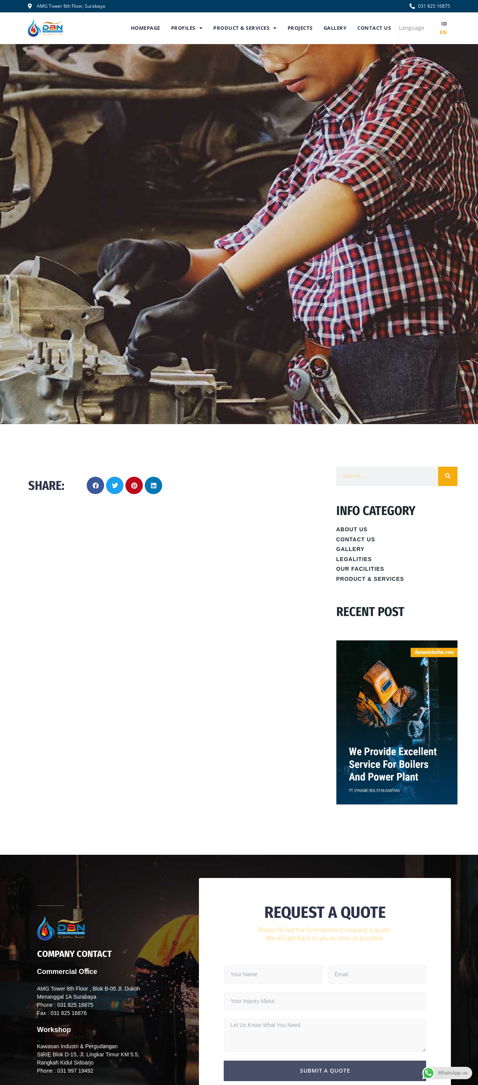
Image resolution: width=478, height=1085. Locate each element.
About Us (352, 529)
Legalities (354, 559)
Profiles (187, 28)
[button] (95, 485)
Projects (300, 27)
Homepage (145, 27)
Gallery (335, 27)
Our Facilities (360, 569)
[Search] (447, 476)
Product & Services (245, 28)
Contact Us (374, 27)
